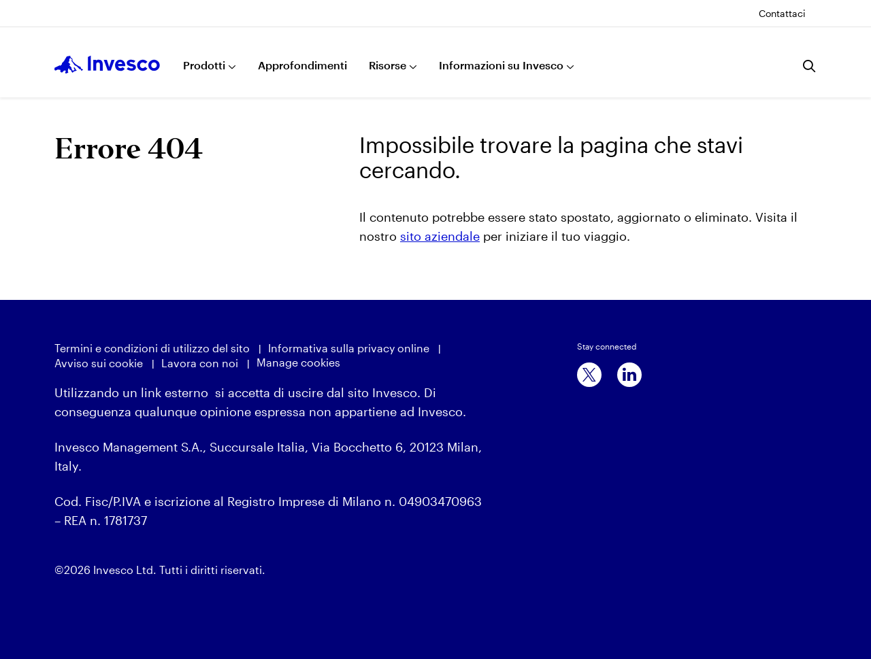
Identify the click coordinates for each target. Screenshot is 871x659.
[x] (589, 374)
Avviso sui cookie (98, 362)
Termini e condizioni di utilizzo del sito (152, 347)
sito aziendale (440, 236)
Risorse (387, 64)
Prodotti (204, 64)
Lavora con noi (199, 362)
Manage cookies (298, 362)
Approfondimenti (302, 64)
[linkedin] (629, 374)
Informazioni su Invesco (501, 64)
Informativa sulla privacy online (348, 347)
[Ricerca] (810, 66)
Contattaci (782, 13)
